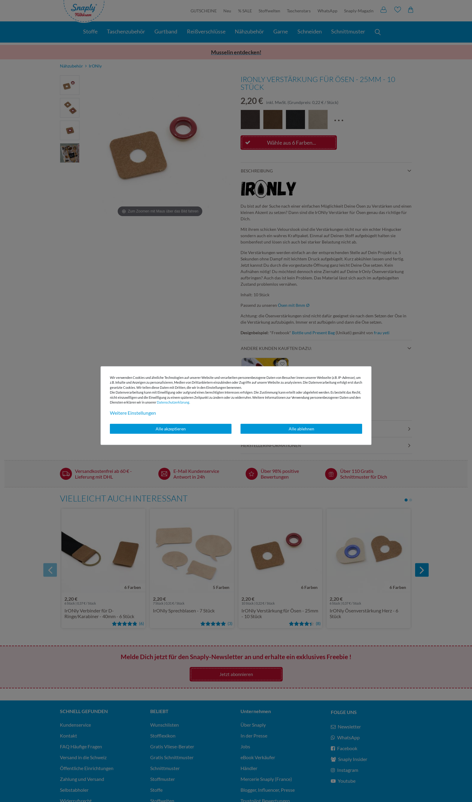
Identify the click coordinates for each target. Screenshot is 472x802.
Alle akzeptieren (171, 428)
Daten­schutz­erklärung (173, 402)
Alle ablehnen (301, 428)
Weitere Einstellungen (133, 413)
